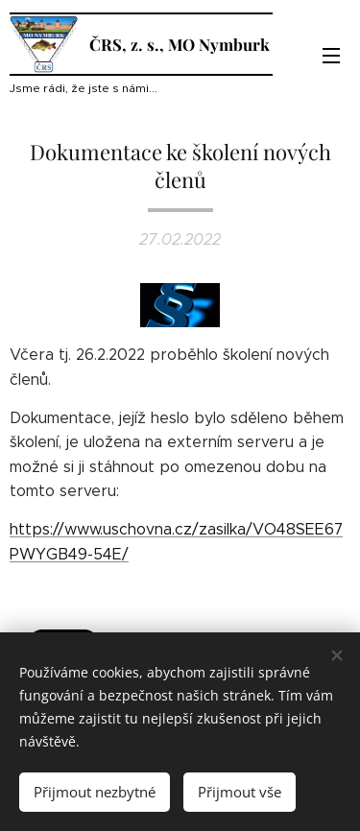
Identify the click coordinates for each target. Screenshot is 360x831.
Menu (331, 56)
